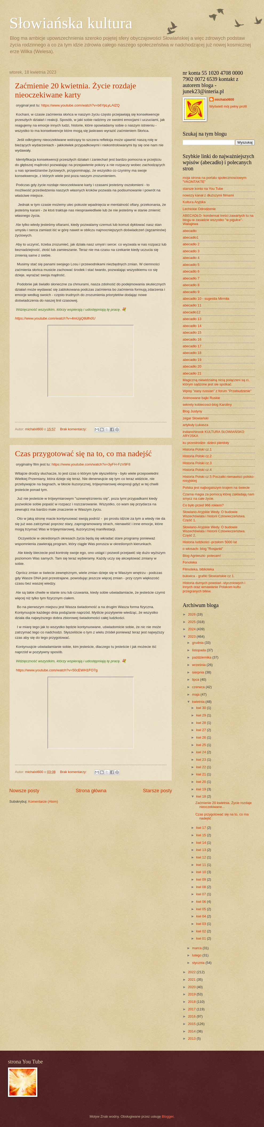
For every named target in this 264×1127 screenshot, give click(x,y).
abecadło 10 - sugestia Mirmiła (206, 299)
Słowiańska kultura (71, 23)
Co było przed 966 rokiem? (203, 505)
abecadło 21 (192, 373)
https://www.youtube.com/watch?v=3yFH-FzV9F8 (90, 464)
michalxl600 (224, 99)
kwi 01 (201, 938)
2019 (192, 994)
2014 (192, 1031)
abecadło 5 (191, 265)
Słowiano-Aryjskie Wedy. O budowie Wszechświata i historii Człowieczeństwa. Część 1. (214, 516)
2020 (192, 987)
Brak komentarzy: (74, 429)
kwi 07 (201, 894)
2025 (192, 622)
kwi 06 (201, 902)
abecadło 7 (191, 278)
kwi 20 (201, 782)
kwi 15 (201, 835)
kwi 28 (201, 723)
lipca (196, 679)
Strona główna (91, 790)
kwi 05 (201, 909)
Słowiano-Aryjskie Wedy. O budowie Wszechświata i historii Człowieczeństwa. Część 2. (214, 531)
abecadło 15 (192, 332)
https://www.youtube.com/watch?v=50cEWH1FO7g (57, 670)
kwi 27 (201, 730)
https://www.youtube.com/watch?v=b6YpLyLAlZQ (80, 105)
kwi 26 (201, 737)
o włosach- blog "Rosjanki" (203, 549)
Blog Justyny (192, 411)
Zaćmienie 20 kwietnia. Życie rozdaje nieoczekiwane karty (75, 90)
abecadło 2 (191, 244)
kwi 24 (201, 752)
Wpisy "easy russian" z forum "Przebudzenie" (217, 391)
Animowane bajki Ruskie (201, 398)
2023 (192, 637)
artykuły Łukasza (195, 425)
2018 (192, 1002)
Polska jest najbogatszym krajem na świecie (216, 488)
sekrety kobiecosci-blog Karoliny (207, 405)
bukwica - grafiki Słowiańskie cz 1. (209, 576)
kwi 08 (201, 887)
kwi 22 (201, 767)
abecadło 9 (191, 292)
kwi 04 (201, 916)
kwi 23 (201, 760)
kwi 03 (201, 924)
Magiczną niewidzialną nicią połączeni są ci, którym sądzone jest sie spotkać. (216, 382)
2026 (192, 614)
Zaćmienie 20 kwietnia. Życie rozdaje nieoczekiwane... (223, 805)
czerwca (199, 687)
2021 (192, 980)
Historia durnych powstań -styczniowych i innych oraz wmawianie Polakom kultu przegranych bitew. (214, 587)
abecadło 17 (192, 346)
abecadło (190, 231)
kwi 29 (201, 715)
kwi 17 (201, 828)
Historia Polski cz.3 (197, 463)
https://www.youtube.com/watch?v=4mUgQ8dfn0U (55, 318)
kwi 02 (201, 931)
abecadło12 (192, 312)
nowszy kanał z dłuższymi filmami (208, 195)
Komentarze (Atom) (43, 801)
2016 (192, 1016)
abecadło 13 (192, 319)
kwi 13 (201, 850)
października (202, 657)
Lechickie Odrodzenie (199, 209)
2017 (192, 1009)
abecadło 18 (192, 353)
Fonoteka (190, 562)
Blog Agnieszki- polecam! (202, 556)
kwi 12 (201, 857)
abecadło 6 (191, 271)
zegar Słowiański (196, 418)
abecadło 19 (192, 360)
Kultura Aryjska (194, 202)
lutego (197, 955)
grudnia (198, 643)
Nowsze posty (24, 790)
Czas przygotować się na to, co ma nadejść (83, 453)
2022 (192, 972)
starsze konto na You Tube (203, 189)
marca (197, 948)
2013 (192, 1039)
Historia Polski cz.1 (197, 449)
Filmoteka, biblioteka (198, 569)
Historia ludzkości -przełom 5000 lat (210, 542)
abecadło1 (190, 237)
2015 (192, 1024)
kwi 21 (201, 774)
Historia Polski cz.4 (197, 470)
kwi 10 (201, 872)
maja (196, 694)
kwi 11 (201, 865)
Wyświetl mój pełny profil (228, 106)
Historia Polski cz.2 (197, 456)
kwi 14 (201, 843)
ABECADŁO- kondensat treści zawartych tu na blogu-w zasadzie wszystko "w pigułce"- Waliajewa (218, 220)
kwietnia (198, 702)
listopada (199, 650)
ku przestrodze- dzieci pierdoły (206, 443)
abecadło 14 (192, 326)
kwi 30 (201, 708)
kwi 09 (201, 879)
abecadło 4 (191, 258)
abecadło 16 (192, 339)
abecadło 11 (192, 305)
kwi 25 (201, 745)
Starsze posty (157, 790)
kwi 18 (201, 796)
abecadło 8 (191, 285)
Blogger (168, 1116)
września (199, 665)
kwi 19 (201, 789)
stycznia (198, 963)
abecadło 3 (191, 251)
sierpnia (198, 672)
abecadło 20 (192, 366)
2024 (192, 629)
